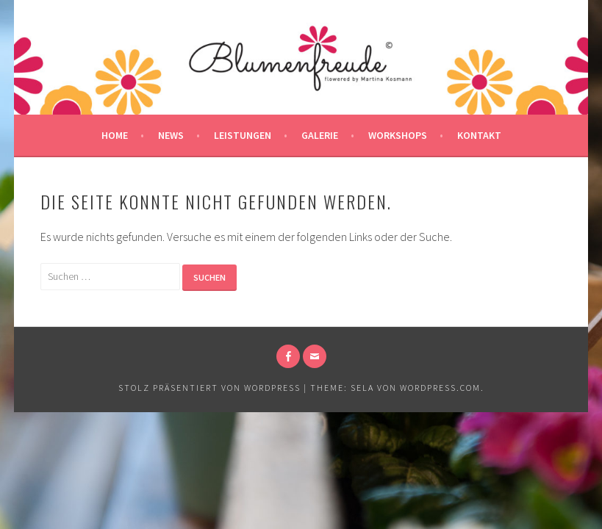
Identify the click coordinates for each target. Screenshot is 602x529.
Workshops (397, 135)
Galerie (319, 135)
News (171, 135)
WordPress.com (440, 387)
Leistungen (242, 135)
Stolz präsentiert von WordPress (209, 387)
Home (114, 135)
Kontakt (479, 135)
